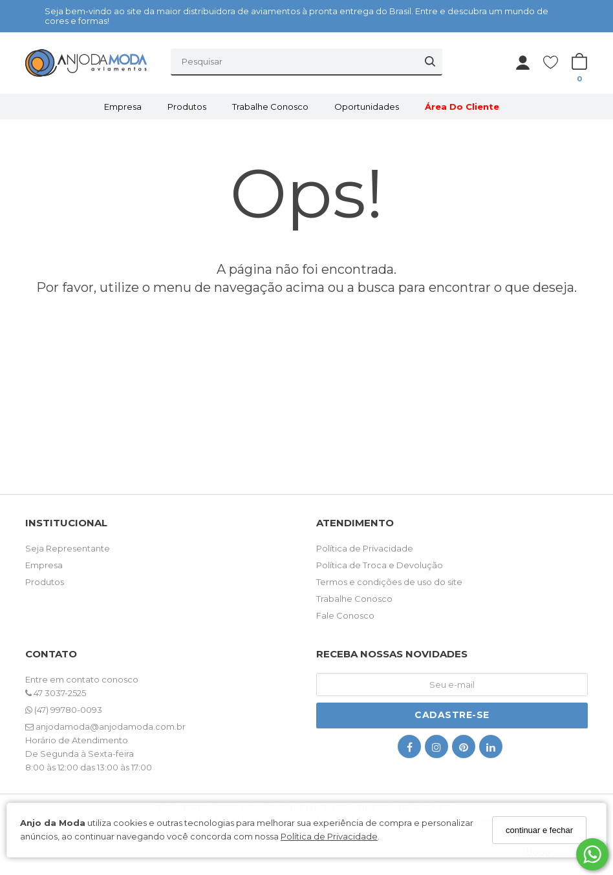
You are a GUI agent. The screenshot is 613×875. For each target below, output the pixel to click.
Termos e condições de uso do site (389, 582)
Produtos (186, 106)
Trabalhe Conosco (270, 106)
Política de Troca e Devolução (379, 565)
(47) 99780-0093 (63, 710)
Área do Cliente (462, 106)
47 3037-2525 (55, 693)
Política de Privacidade (329, 836)
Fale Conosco (345, 615)
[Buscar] (430, 61)
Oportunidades (366, 106)
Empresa (123, 106)
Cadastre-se (451, 715)
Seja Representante (67, 548)
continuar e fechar (539, 830)
